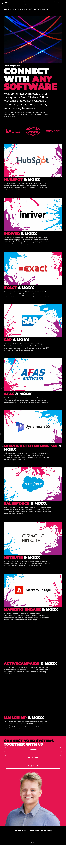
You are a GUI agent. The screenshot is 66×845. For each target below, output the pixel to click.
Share (33, 842)
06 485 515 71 (33, 758)
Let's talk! (33, 750)
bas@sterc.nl (33, 766)
